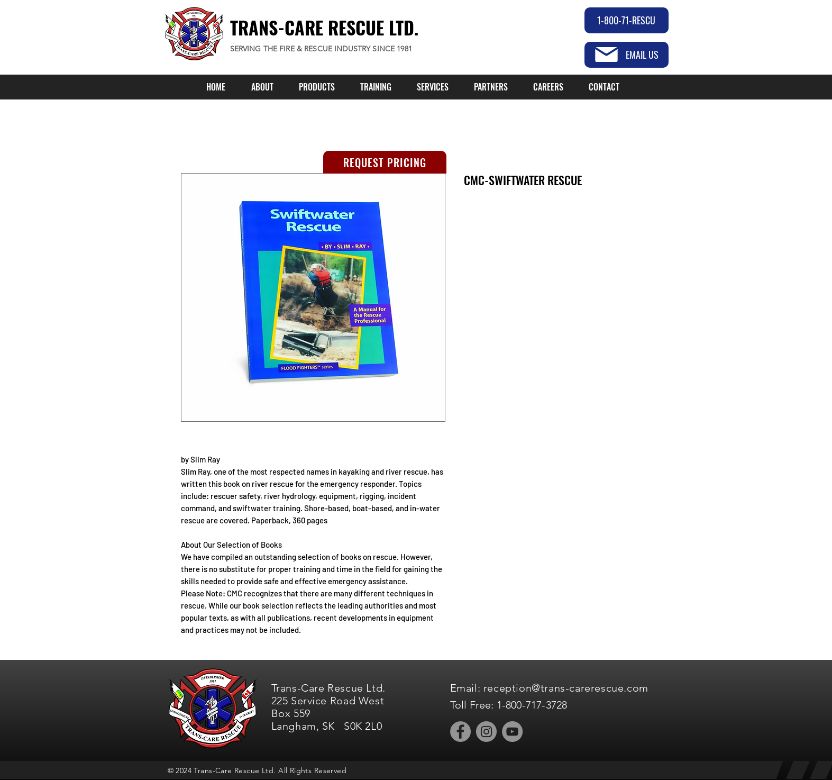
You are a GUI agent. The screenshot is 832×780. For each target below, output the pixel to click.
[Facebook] (460, 731)
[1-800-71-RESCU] (626, 20)
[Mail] (606, 54)
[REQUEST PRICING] (384, 162)
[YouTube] (512, 731)
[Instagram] (486, 731)
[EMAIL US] (626, 55)
